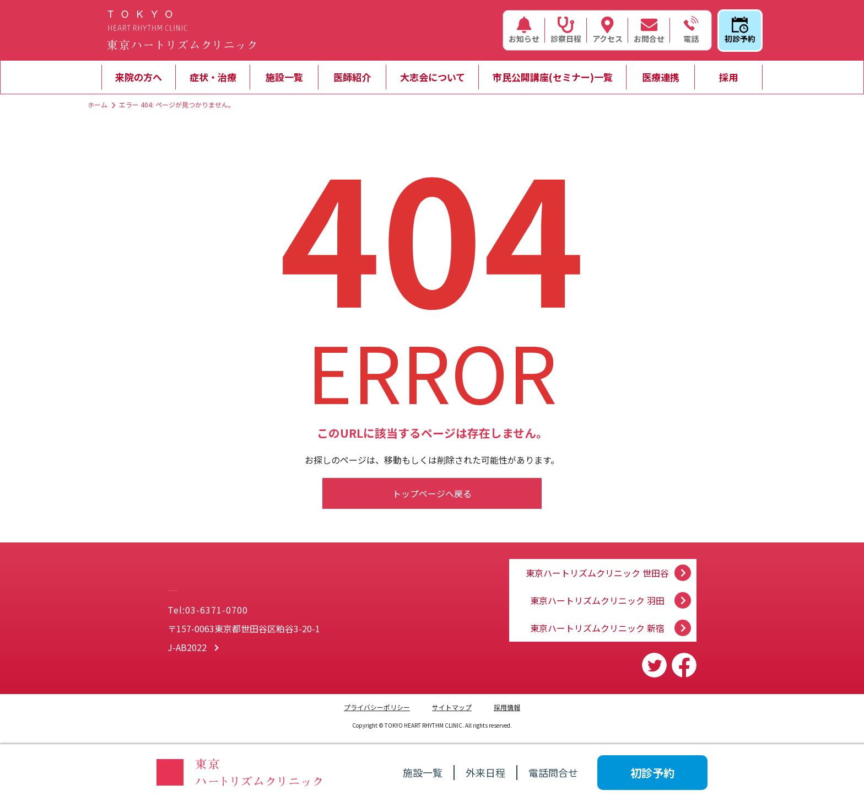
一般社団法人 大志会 (272, 581)
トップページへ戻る (432, 493)
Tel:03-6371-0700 (208, 611)
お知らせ (524, 30)
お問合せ (649, 30)
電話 (691, 30)
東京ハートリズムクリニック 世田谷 (597, 561)
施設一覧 (284, 77)
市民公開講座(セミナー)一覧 (553, 77)
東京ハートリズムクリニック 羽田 (597, 594)
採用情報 (507, 707)
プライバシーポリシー (377, 707)
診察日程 (565, 30)
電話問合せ (553, 772)
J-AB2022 (187, 648)
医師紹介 (352, 77)
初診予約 (740, 30)
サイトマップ (452, 707)
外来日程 (485, 772)
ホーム (97, 104)
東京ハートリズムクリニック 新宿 (597, 628)
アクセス (607, 30)
